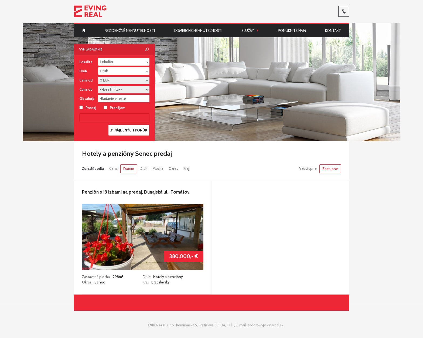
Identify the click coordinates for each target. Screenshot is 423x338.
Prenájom (114, 107)
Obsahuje (87, 98)
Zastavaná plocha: (96, 277)
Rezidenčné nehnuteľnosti (130, 30)
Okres (173, 168)
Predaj (87, 107)
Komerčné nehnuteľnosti (198, 30)
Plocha (158, 168)
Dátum (128, 169)
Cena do (86, 89)
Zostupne (330, 169)
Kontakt (333, 30)
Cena (113, 168)
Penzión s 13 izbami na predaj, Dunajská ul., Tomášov (135, 192)
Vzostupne (308, 168)
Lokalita (85, 62)
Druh (143, 168)
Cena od (86, 80)
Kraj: (146, 282)
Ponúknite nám (292, 30)
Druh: (147, 277)
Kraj (186, 168)
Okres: (87, 282)
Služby (247, 30)
